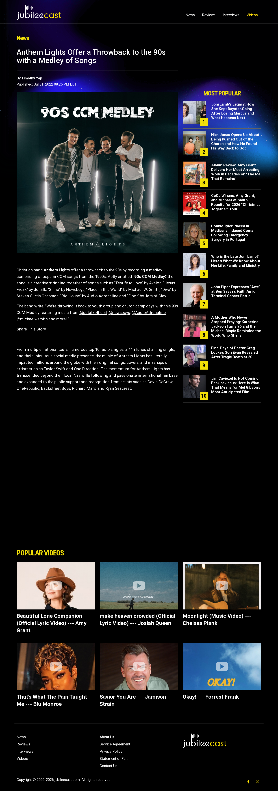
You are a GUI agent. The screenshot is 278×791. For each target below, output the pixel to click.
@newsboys (119, 312)
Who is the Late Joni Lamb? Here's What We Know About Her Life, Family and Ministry (235, 261)
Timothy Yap (31, 78)
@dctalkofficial (93, 312)
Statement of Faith (114, 758)
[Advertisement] (222, 67)
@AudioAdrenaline (149, 312)
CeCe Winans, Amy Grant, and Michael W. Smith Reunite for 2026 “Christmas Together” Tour (235, 202)
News (190, 15)
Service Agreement (115, 744)
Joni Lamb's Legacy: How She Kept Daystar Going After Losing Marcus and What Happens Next (232, 111)
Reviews (209, 15)
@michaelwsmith (32, 319)
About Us (107, 737)
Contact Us (108, 766)
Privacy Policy (111, 751)
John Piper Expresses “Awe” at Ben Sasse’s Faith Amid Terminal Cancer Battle (235, 291)
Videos (252, 15)
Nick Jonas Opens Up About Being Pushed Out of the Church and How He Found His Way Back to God (235, 141)
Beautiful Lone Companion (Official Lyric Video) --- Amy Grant (51, 623)
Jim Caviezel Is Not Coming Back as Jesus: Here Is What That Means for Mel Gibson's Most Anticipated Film (235, 385)
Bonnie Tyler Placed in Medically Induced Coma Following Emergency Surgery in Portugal (232, 233)
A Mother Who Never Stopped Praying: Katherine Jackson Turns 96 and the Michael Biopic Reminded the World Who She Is (236, 326)
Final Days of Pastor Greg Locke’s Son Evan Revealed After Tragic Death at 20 (234, 352)
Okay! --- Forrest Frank (211, 697)
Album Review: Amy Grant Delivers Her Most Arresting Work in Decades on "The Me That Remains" (235, 172)
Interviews (231, 15)
